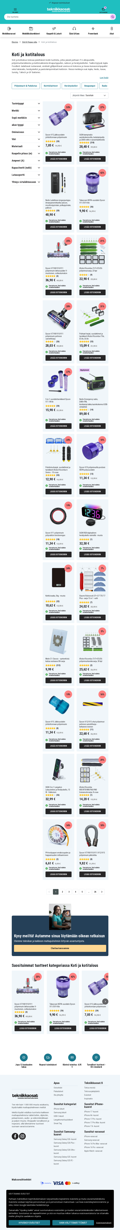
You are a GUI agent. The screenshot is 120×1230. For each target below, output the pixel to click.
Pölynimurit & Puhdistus (25, 86)
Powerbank (93, 30)
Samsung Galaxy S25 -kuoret (65, 1157)
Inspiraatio (88, 1098)
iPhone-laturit (59, 1109)
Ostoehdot (58, 1088)
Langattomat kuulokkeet (63, 1120)
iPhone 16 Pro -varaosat (93, 1147)
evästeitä (74, 1199)
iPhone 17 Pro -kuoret (93, 1119)
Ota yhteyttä (58, 1095)
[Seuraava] (105, 1001)
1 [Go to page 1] (55, 892)
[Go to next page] (102, 892)
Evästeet (87, 1095)
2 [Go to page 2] (62, 892)
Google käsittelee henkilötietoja (34, 1205)
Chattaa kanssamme (60, 948)
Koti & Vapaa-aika (29, 42)
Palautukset (58, 1091)
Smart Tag (58, 1123)
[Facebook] (15, 1136)
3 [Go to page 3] (68, 892)
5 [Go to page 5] (82, 892)
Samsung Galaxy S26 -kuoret (65, 1139)
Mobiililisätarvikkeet (31, 30)
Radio (104, 86)
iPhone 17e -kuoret (91, 1126)
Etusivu (15, 42)
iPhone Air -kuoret (91, 1115)
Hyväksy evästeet (29, 1222)
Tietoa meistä (89, 1088)
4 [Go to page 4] (75, 892)
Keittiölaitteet (51, 86)
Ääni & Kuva (74, 30)
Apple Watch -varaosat (93, 1151)
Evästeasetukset (103, 1222)
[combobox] (60, 17)
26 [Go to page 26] (95, 892)
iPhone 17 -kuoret (91, 1112)
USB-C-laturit (59, 1116)
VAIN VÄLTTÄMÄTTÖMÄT (73, 1222)
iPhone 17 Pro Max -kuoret (94, 1122)
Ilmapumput (89, 86)
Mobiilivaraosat (9, 30)
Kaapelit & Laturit (54, 30)
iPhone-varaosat (90, 1136)
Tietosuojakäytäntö (92, 1091)
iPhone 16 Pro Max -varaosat (95, 1144)
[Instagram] (22, 1136)
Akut (112, 30)
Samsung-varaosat (91, 1140)
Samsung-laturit (60, 1112)
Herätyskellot (71, 86)
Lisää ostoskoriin (58, 159)
